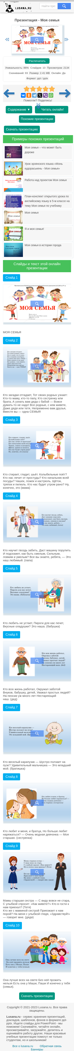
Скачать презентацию (22, 129)
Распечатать (37, 61)
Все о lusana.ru (22, 1046)
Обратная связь (51, 1046)
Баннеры (37, 1049)
